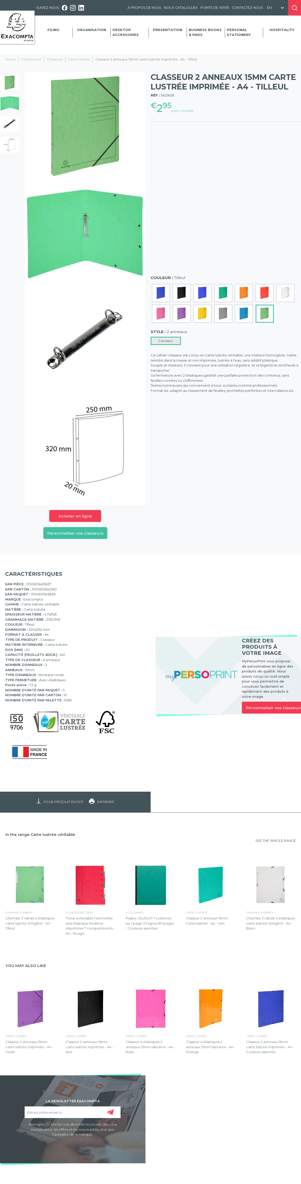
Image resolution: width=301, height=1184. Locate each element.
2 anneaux (165, 341)
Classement (31, 59)
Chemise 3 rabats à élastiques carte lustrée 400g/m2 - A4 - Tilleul (29, 923)
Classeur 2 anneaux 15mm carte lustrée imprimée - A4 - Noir (90, 1047)
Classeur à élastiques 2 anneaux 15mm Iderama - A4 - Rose (150, 1047)
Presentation (167, 30)
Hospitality (282, 30)
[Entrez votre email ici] (73, 1112)
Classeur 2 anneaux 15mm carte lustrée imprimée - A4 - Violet (29, 1047)
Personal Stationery (239, 32)
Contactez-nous (247, 8)
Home (10, 59)
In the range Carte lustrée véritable (40, 834)
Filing (53, 30)
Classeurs (54, 59)
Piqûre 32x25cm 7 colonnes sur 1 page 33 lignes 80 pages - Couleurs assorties (150, 923)
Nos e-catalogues (181, 8)
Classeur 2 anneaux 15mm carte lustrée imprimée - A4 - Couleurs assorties (270, 1047)
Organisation (91, 30)
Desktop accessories (126, 32)
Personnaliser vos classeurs (75, 533)
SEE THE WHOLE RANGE (275, 840)
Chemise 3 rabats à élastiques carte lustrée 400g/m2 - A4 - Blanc (270, 923)
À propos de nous (144, 8)
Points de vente (214, 8)
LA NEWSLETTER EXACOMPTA (73, 1101)
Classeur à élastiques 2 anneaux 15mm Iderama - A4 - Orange (210, 1047)
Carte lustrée (79, 59)
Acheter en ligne (75, 516)
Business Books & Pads (205, 32)
